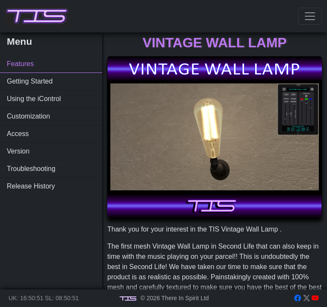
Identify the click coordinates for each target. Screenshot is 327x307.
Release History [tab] (31, 186)
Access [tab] (18, 133)
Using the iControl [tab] (34, 98)
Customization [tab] (28, 116)
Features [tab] (20, 63)
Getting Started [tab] (30, 81)
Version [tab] (18, 151)
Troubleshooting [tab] (31, 168)
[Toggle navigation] (310, 16)
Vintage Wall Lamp (215, 42)
